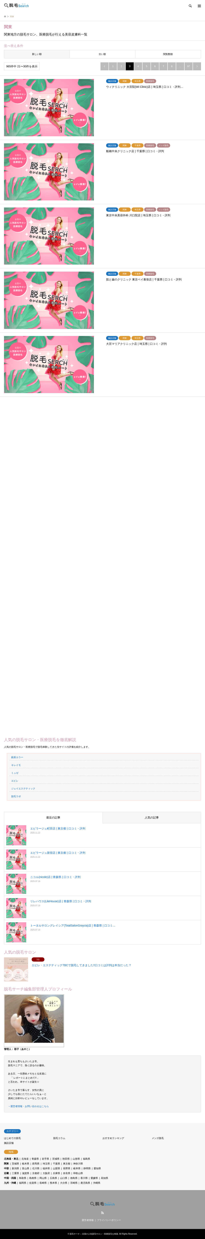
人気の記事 (152, 817)
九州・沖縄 (10, 1182)
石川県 (35, 1168)
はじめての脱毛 (12, 1138)
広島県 (53, 1178)
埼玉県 (46, 1163)
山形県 (76, 1158)
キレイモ (16, 765)
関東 (6, 1163)
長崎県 (43, 1182)
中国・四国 (10, 1178)
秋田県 (66, 1158)
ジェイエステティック (23, 788)
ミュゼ (14, 773)
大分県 (63, 1182)
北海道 (25, 1158)
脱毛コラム (59, 1138)
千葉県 (56, 1163)
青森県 (35, 1158)
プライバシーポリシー (109, 1220)
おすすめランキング (113, 1138)
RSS (102, 1212)
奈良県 (66, 1173)
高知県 (104, 1178)
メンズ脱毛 (158, 1138)
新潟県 (15, 1168)
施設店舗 (9, 1143)
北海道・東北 (11, 1158)
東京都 (66, 1163)
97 (188, 66)
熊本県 (53, 1182)
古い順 (102, 54)
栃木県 (25, 1163)
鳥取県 (22, 1178)
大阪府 (46, 1173)
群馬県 (35, 1163)
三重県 (15, 1173)
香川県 (84, 1178)
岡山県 (43, 1178)
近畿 (6, 1173)
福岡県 (22, 1182)
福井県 (46, 1168)
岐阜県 (76, 1168)
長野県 (66, 1168)
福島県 (86, 1158)
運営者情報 (88, 1220)
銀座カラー (17, 757)
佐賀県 (32, 1182)
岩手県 (45, 1158)
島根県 (32, 1178)
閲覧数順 (168, 54)
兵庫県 (56, 1173)
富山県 (25, 1168)
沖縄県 (96, 1182)
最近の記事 (53, 817)
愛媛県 (94, 1178)
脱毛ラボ (16, 796)
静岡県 (87, 1168)
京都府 (35, 1173)
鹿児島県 (85, 1182)
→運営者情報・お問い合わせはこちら (28, 1106)
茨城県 (15, 1163)
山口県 (63, 1178)
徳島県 (73, 1178)
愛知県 (97, 1168)
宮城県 (55, 1158)
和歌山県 (78, 1173)
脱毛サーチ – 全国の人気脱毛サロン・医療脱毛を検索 (94, 1234)
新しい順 (37, 54)
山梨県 (56, 1168)
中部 (6, 1168)
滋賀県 (25, 1173)
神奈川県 (78, 1163)
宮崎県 (73, 1182)
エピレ (14, 780)
